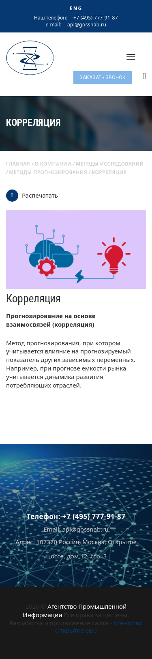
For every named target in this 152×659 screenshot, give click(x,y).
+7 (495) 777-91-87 (95, 17)
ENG (76, 8)
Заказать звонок (102, 77)
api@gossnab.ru (86, 25)
